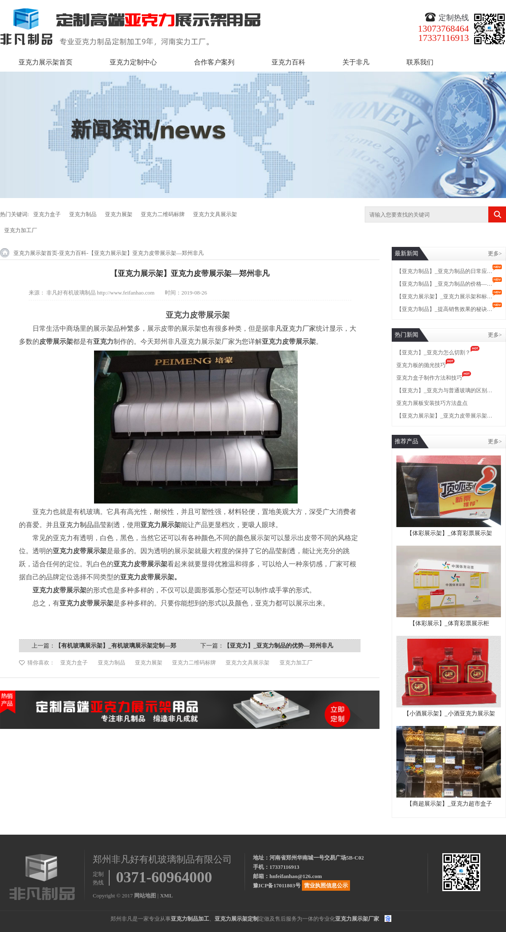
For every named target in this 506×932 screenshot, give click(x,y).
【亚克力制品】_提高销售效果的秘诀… (444, 309)
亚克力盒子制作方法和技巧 (429, 378)
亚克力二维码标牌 (163, 214)
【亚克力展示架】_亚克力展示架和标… (444, 296)
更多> (495, 253)
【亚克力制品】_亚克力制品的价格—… (444, 284)
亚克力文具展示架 (215, 214)
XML (166, 895)
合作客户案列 (214, 62)
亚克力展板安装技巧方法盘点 (432, 403)
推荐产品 (406, 441)
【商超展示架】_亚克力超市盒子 (449, 804)
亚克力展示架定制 (236, 919)
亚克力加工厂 (20, 230)
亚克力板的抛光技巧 (421, 365)
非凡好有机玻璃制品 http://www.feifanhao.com (100, 292)
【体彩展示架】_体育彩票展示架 (449, 533)
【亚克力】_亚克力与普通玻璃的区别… (444, 390)
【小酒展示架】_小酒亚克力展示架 (449, 713)
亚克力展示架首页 (46, 62)
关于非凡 (355, 62)
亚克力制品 (83, 214)
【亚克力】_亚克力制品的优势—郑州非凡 (278, 646)
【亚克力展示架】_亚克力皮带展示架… (444, 415)
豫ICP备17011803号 (277, 885)
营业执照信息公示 (326, 885)
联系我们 (419, 62)
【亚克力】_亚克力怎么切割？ (433, 352)
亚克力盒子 (47, 214)
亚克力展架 (118, 214)
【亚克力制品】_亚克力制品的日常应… (444, 271)
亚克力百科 (288, 62)
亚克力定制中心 (133, 62)
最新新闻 (406, 253)
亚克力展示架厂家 (357, 919)
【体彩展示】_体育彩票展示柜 (449, 623)
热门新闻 (406, 335)
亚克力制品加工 (190, 919)
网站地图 (145, 895)
